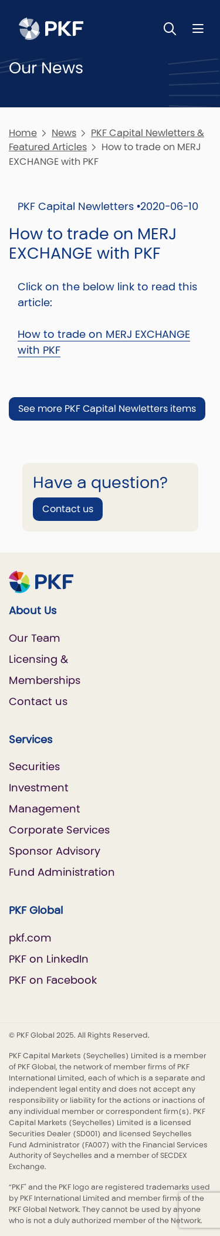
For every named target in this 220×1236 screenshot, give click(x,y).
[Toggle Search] (170, 28)
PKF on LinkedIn (49, 958)
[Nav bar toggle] (198, 28)
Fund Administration (62, 872)
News (64, 133)
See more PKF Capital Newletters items (107, 408)
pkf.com (30, 937)
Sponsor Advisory (54, 851)
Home (23, 133)
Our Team (34, 638)
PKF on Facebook (53, 980)
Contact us (67, 509)
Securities (34, 766)
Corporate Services (59, 829)
